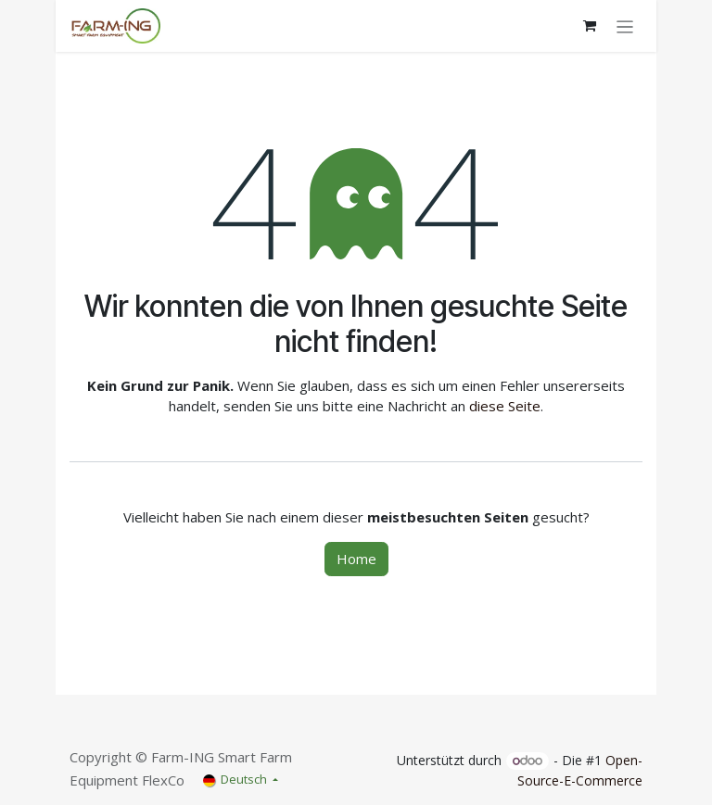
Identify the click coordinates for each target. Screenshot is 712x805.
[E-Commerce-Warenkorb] (589, 26)
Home (356, 558)
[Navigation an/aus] (625, 25)
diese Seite (504, 405)
